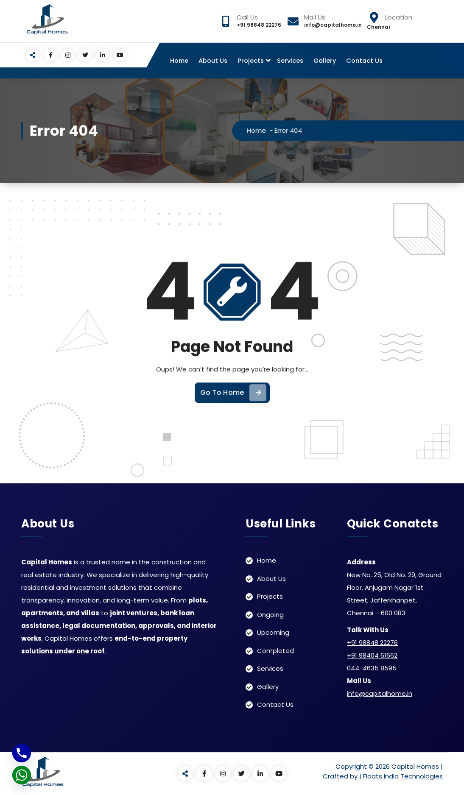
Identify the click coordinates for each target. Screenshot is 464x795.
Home (179, 60)
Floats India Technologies (403, 776)
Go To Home (233, 405)
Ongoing (270, 614)
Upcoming (273, 632)
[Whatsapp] (21, 775)
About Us (212, 60)
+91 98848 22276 (372, 642)
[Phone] (21, 753)
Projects (251, 60)
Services (290, 60)
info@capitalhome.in (379, 693)
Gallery (324, 60)
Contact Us (364, 60)
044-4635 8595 (372, 668)
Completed (275, 650)
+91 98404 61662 (372, 655)
